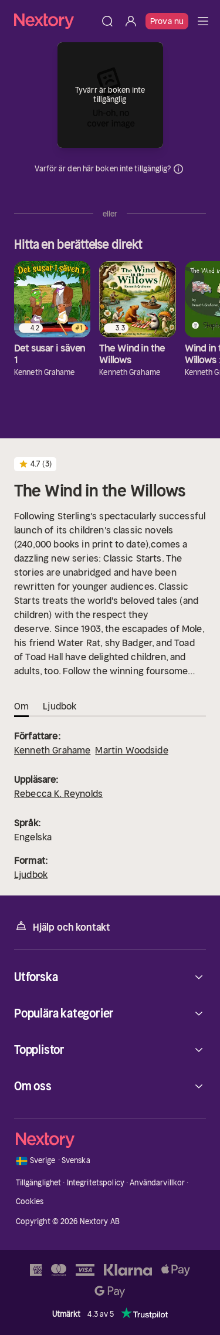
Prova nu (167, 21)
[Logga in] (131, 21)
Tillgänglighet (39, 1183)
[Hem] (55, 20)
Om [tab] (21, 706)
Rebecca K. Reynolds (58, 793)
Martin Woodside (131, 750)
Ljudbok (31, 874)
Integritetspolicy (95, 1183)
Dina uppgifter (178, 169)
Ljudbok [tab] (59, 706)
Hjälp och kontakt (62, 926)
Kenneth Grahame (52, 750)
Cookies (30, 1201)
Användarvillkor (157, 1183)
